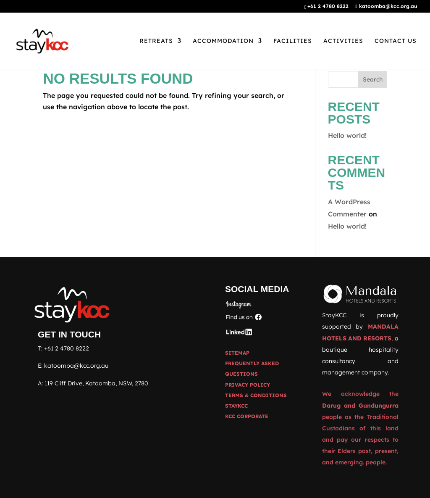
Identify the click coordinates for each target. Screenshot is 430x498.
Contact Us (396, 41)
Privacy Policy (247, 385)
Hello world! (347, 135)
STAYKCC (236, 406)
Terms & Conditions (256, 395)
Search (373, 79)
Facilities (292, 41)
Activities (343, 41)
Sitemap (237, 353)
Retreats (156, 41)
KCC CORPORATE (246, 416)
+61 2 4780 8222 (66, 348)
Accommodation (223, 41)
